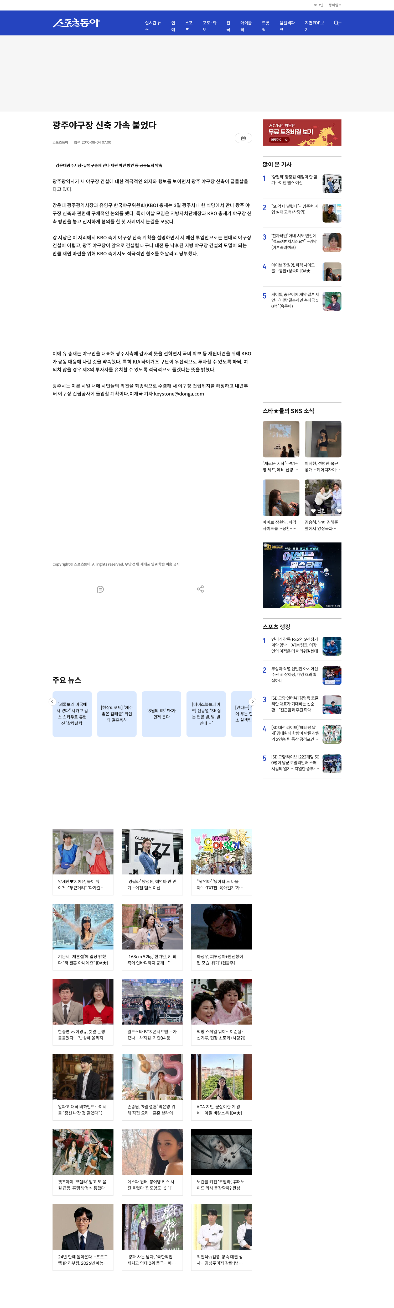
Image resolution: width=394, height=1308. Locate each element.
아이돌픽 (246, 26)
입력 (92, 142)
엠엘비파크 (287, 26)
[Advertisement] (197, 73)
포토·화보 (209, 26)
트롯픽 (265, 26)
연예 (173, 26)
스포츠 (189, 26)
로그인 (318, 5)
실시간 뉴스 (153, 26)
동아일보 (335, 5)
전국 (228, 26)
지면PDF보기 (314, 26)
